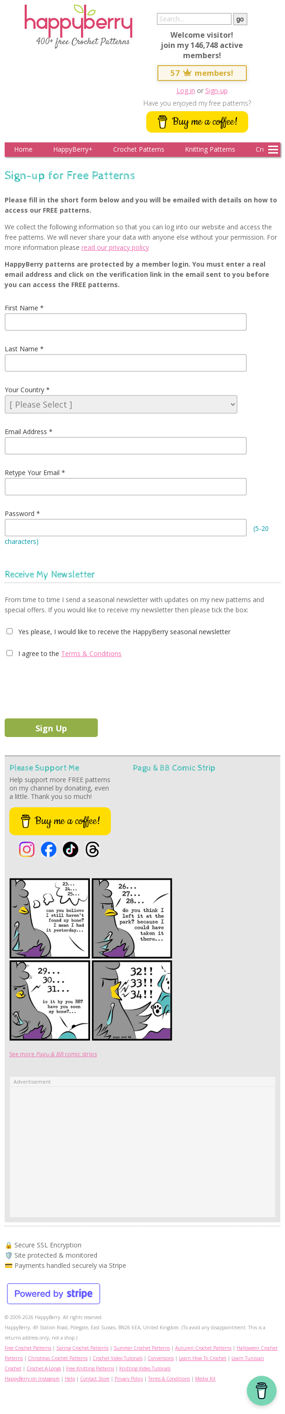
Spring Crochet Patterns (82, 1348)
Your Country (24, 389)
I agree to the (37, 653)
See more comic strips (53, 1054)
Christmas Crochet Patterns (58, 1358)
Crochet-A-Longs (44, 1368)
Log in (185, 90)
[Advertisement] (142, 1152)
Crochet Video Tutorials (117, 1358)
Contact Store (94, 1378)
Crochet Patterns (138, 149)
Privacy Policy (129, 1378)
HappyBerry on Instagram (32, 1378)
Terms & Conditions (91, 653)
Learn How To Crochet (202, 1358)
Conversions (161, 1358)
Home (23, 149)
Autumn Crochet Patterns (203, 1348)
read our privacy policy (115, 247)
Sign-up (216, 90)
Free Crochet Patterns (28, 1348)
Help (70, 1378)
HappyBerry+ (73, 149)
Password (19, 513)
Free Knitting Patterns (90, 1368)
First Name (21, 307)
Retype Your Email (32, 472)
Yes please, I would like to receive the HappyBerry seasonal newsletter (123, 631)
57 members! (202, 72)
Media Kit (205, 1378)
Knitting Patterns (210, 149)
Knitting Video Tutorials (144, 1368)
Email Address (26, 431)
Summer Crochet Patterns (142, 1348)
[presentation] (75, 686)
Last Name (21, 348)
